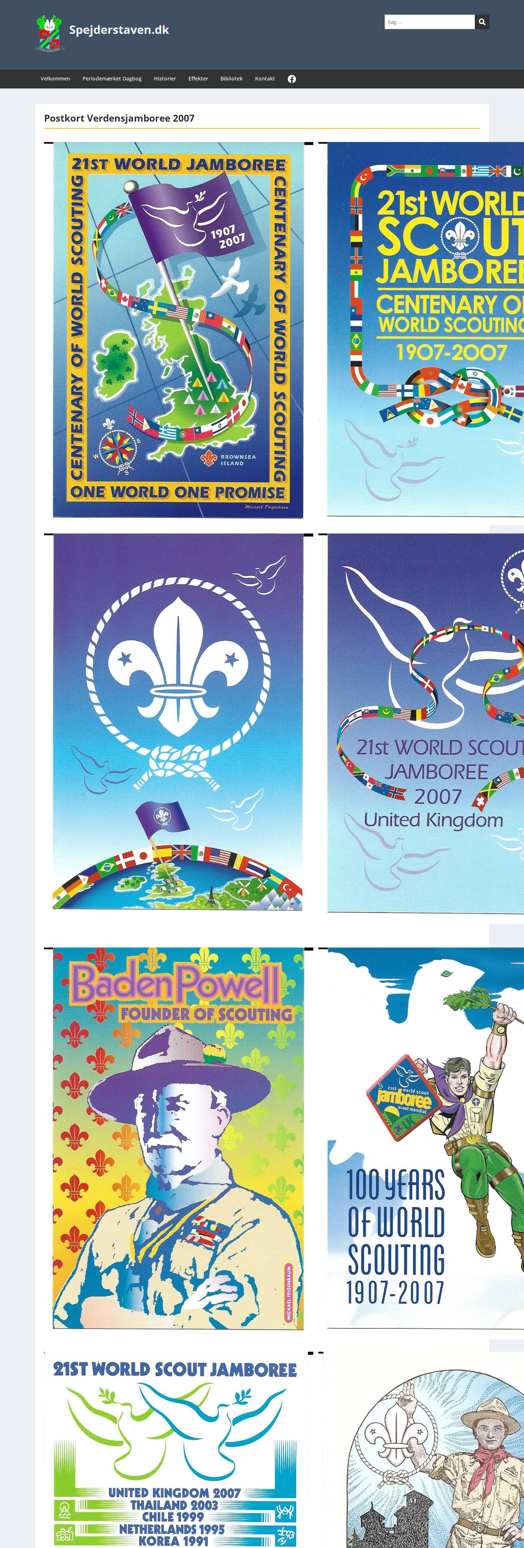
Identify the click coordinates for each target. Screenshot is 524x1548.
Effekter (198, 78)
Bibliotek (232, 78)
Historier (165, 78)
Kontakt (265, 78)
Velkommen (55, 78)
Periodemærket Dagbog (112, 78)
